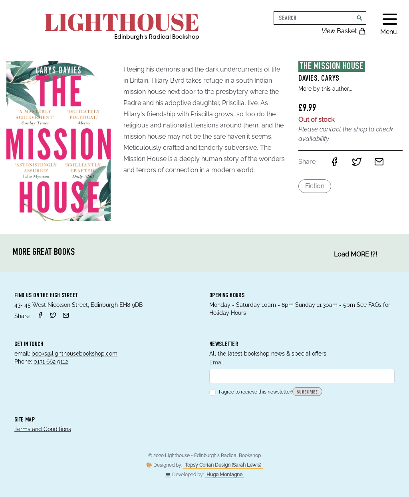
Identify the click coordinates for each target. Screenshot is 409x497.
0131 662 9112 (51, 361)
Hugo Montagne (224, 474)
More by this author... (325, 88)
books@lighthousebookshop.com (74, 353)
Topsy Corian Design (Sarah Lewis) (223, 465)
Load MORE (355, 254)
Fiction (314, 186)
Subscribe (307, 392)
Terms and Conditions (42, 429)
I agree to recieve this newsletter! (250, 392)
